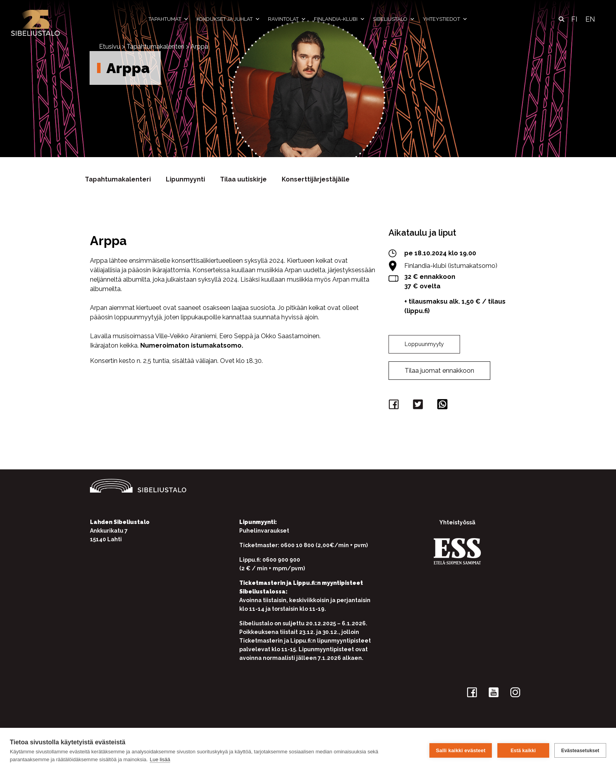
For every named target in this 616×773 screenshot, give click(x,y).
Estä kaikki (522, 750)
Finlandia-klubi (339, 19)
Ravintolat (287, 19)
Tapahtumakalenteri (155, 46)
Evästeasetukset (580, 750)
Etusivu (109, 46)
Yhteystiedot (445, 19)
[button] (561, 19)
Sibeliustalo (394, 19)
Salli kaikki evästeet (460, 750)
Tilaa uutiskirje (243, 179)
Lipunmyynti (185, 179)
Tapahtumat (168, 19)
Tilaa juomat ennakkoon (439, 370)
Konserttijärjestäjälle (316, 179)
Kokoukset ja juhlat (228, 19)
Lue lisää (160, 759)
